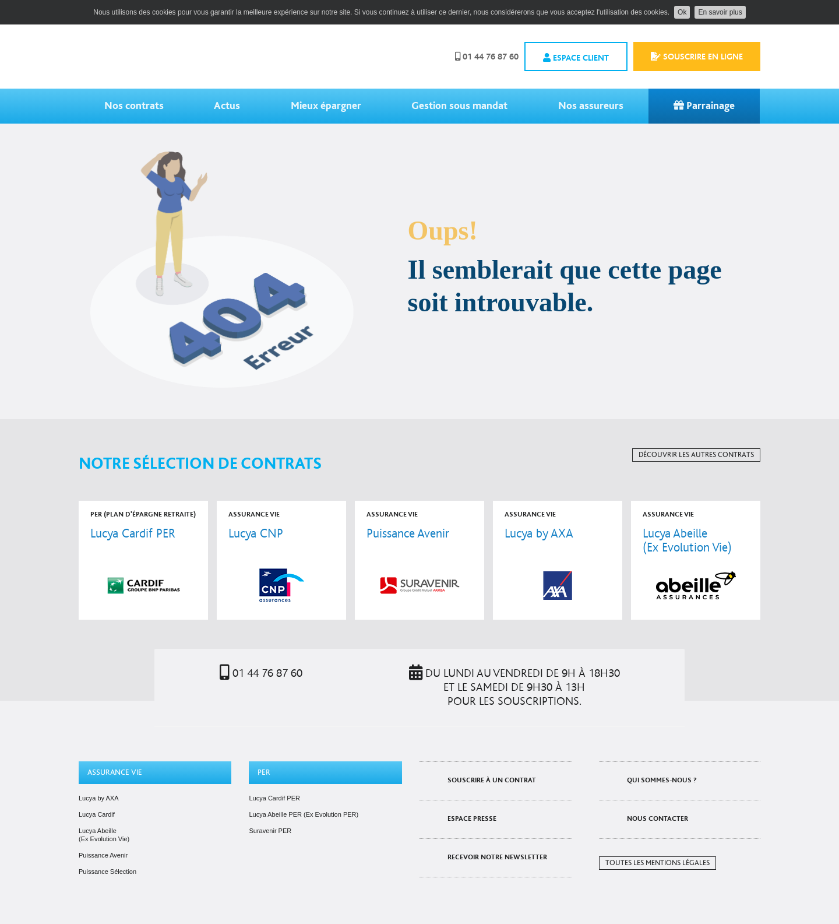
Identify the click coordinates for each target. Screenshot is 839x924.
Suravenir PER (270, 830)
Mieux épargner (326, 106)
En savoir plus (720, 12)
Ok (682, 12)
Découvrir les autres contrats (696, 455)
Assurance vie (114, 772)
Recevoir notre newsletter (497, 857)
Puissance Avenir (103, 855)
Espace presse (471, 819)
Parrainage (704, 106)
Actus (227, 106)
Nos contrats (134, 106)
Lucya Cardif (97, 814)
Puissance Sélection (107, 871)
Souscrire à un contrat (491, 780)
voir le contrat (143, 560)
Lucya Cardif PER (274, 798)
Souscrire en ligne (697, 56)
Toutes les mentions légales (657, 863)
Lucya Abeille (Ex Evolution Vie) (104, 834)
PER (264, 772)
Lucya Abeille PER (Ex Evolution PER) (303, 814)
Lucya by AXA (99, 798)
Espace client (576, 57)
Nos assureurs (590, 106)
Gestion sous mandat (459, 106)
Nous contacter (657, 819)
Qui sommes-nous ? (662, 780)
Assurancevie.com (166, 56)
